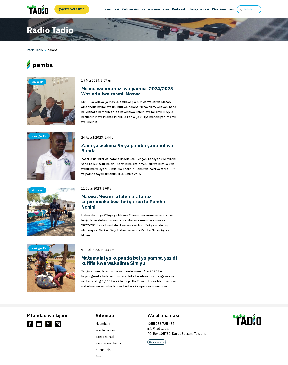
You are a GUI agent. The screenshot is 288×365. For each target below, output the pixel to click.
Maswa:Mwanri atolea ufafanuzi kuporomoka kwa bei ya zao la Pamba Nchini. (123, 201)
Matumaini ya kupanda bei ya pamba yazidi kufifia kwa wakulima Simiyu (129, 260)
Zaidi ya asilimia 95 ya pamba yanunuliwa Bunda (127, 148)
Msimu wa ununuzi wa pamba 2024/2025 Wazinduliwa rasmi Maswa (127, 91)
